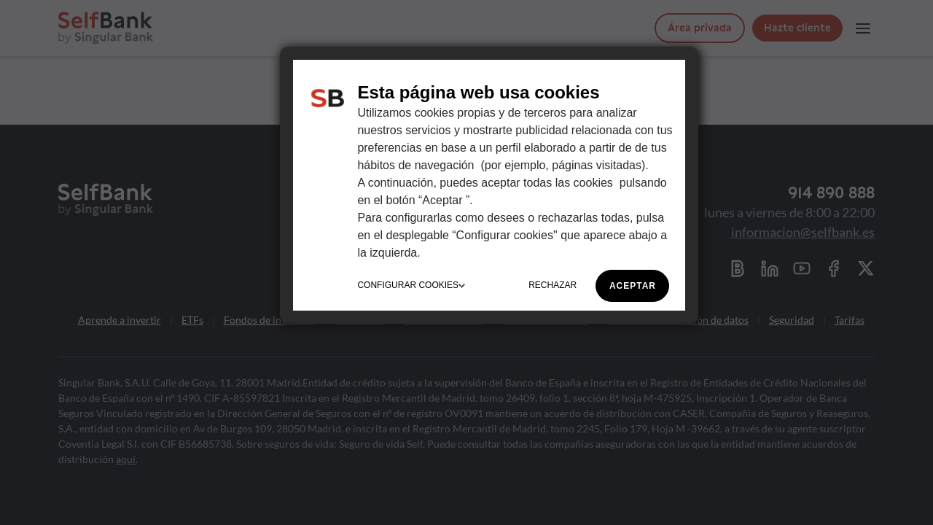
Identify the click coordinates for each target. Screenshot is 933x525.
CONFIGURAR (411, 285)
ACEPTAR (632, 286)
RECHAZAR (552, 285)
